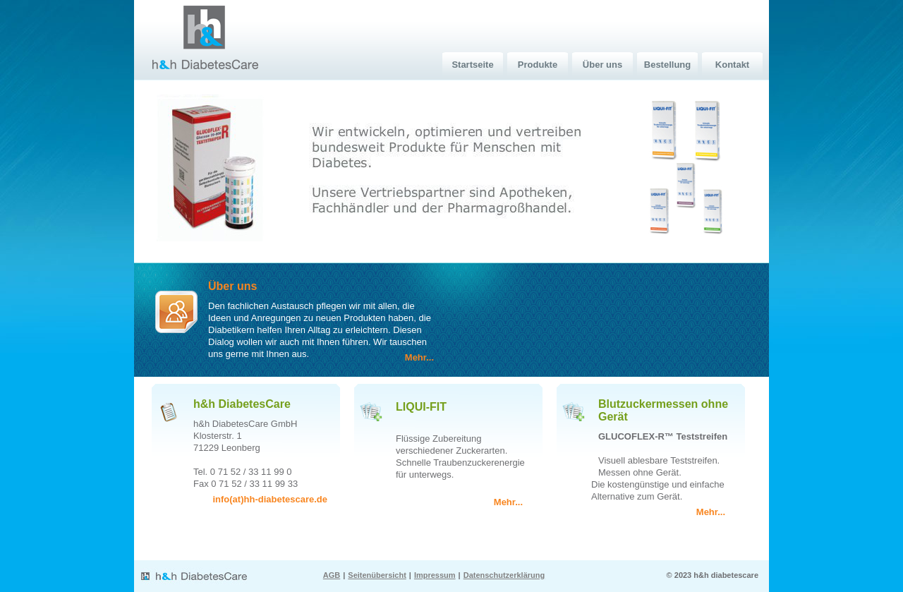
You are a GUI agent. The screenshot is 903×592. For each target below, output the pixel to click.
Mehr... (419, 357)
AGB (331, 575)
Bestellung (667, 64)
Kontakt (732, 64)
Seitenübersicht (377, 575)
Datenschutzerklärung (504, 575)
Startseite (472, 64)
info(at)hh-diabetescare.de (269, 499)
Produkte (537, 64)
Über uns (602, 64)
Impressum (435, 575)
